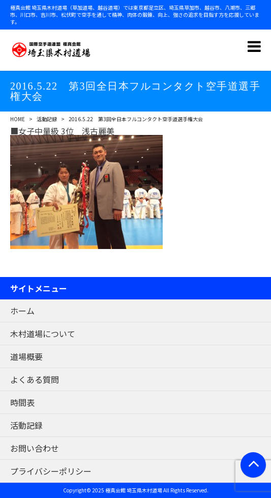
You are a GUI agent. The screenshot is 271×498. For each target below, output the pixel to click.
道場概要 (26, 356)
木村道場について (42, 333)
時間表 (22, 402)
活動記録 (47, 119)
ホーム (22, 311)
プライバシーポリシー (51, 471)
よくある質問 (34, 379)
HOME (17, 119)
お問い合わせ (34, 448)
